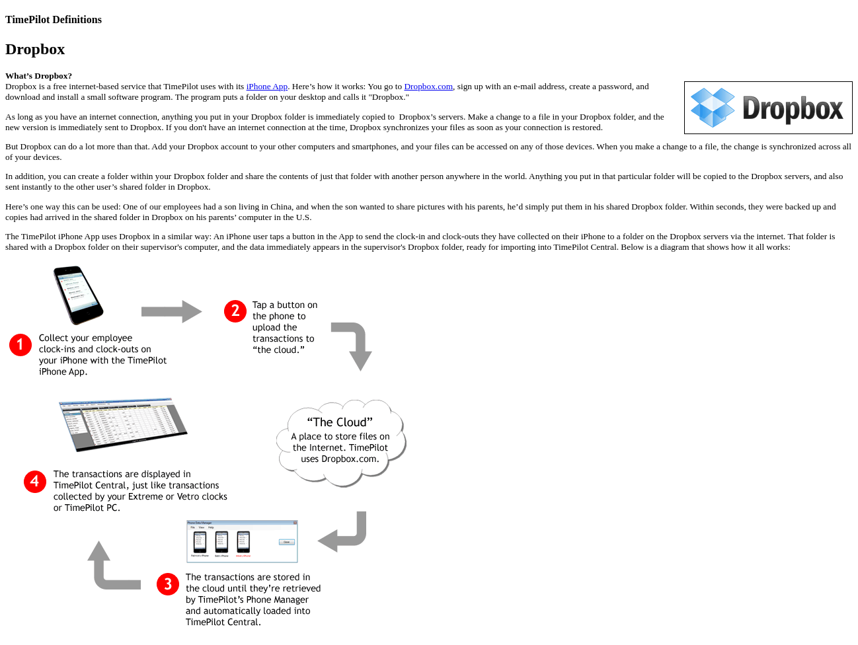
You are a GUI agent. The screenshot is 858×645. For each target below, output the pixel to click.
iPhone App (267, 86)
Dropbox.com (428, 86)
